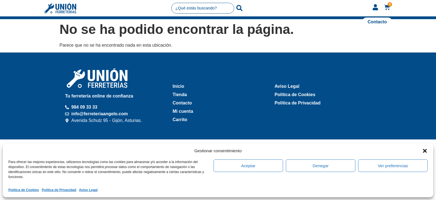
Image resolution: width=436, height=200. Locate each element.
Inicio (178, 86)
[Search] (239, 8)
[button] (425, 151)
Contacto (182, 103)
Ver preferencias (393, 165)
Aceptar (248, 165)
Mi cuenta (183, 111)
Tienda (180, 94)
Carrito (180, 119)
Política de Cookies (23, 190)
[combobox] (202, 8)
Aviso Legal (88, 190)
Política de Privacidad (59, 190)
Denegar (321, 165)
